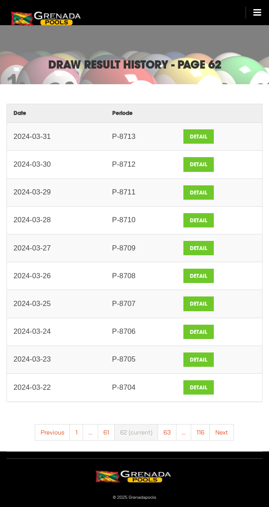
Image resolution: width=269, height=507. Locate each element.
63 (167, 432)
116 (200, 432)
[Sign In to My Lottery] (57, 16)
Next (221, 432)
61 (106, 432)
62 (136, 432)
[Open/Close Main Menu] (253, 13)
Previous (52, 432)
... (90, 432)
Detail (198, 136)
